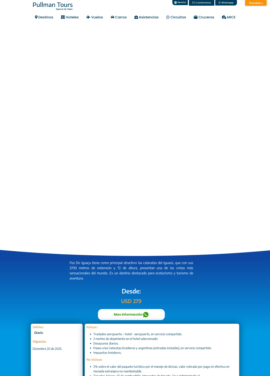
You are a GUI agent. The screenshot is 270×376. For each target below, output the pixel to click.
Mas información (131, 315)
